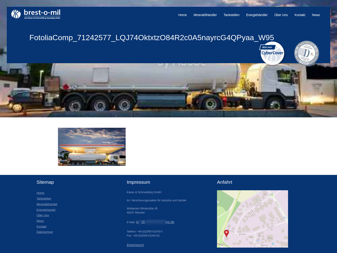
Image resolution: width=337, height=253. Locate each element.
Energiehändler (257, 15)
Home (182, 15)
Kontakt (300, 15)
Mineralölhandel (47, 204)
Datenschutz (45, 232)
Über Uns (281, 15)
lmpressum (135, 245)
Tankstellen (231, 15)
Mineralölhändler (205, 15)
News (316, 15)
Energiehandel (46, 209)
